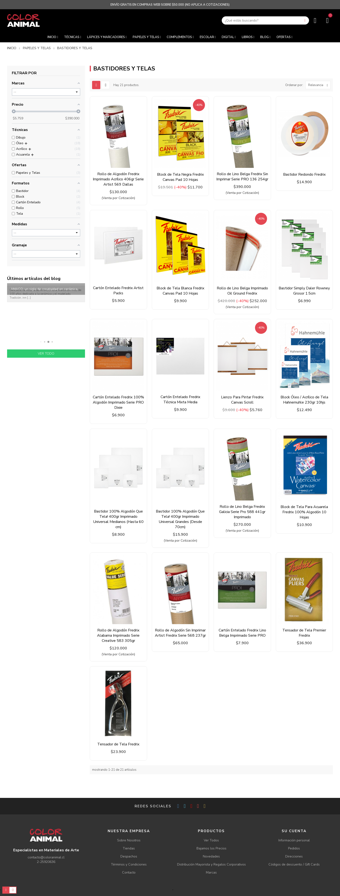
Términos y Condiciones (129, 864)
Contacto (129, 872)
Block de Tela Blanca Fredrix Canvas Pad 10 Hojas (180, 291)
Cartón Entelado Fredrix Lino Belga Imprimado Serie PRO (242, 633)
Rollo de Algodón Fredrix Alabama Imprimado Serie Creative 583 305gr (118, 635)
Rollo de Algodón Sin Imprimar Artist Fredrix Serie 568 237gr (180, 633)
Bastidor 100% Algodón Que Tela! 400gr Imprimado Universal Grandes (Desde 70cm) (180, 519)
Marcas (211, 872)
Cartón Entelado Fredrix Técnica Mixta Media (180, 399)
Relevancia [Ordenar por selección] (319, 85)
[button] (44, 341)
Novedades (211, 856)
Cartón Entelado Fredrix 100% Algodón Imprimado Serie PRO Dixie (118, 402)
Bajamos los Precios (211, 848)
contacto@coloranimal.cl (46, 857)
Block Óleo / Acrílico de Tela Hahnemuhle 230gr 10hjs (304, 400)
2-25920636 (46, 862)
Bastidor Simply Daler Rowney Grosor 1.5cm (304, 291)
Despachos (128, 856)
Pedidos (294, 848)
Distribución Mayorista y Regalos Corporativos (211, 864)
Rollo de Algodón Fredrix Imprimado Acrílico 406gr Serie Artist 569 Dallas (118, 179)
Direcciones (294, 856)
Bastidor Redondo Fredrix (304, 174)
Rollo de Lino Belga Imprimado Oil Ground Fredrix (242, 291)
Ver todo (46, 353)
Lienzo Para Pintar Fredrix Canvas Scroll (242, 400)
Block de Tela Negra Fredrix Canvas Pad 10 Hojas (180, 177)
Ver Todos (211, 840)
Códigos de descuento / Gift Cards (294, 864)
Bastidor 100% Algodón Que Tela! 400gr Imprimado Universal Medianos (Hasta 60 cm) (118, 519)
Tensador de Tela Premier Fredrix (304, 633)
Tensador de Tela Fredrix (118, 744)
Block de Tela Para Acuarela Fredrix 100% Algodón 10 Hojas (304, 512)
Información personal (294, 840)
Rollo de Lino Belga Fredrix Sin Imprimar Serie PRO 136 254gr (242, 176)
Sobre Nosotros (128, 840)
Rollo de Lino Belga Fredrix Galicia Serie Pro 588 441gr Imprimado (242, 512)
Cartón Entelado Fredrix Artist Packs (118, 290)
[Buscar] (265, 20)
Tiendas (129, 848)
